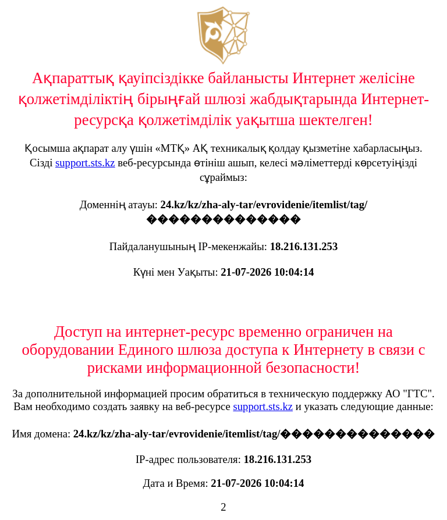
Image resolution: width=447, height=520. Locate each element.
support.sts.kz (85, 162)
